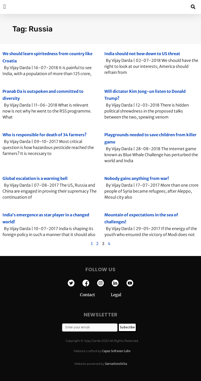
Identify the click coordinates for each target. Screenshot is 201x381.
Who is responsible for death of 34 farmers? (44, 134)
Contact (95, 294)
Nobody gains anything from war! (136, 178)
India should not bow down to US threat (142, 53)
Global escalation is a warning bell (34, 178)
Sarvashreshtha (116, 364)
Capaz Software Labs (116, 351)
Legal (116, 294)
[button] (193, 6)
